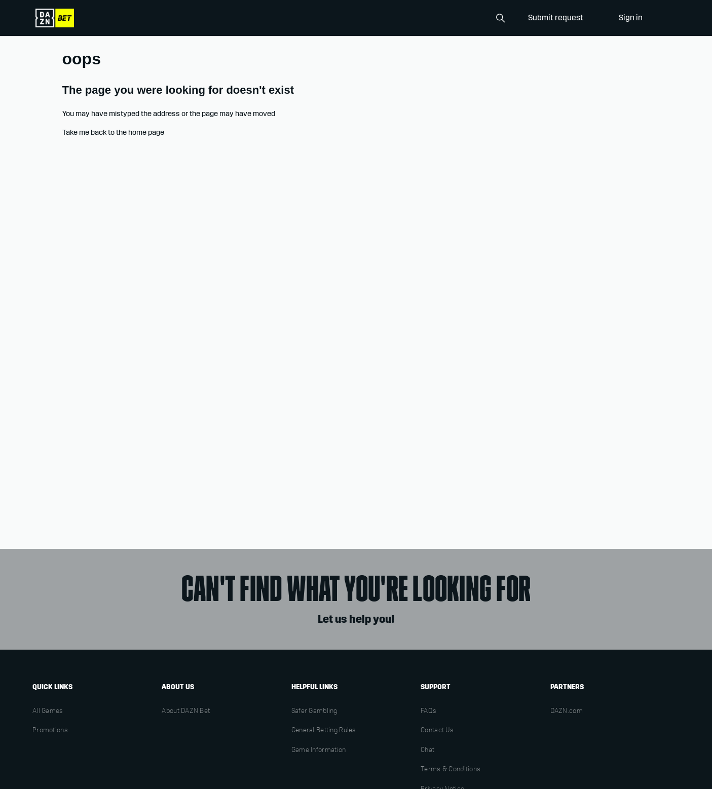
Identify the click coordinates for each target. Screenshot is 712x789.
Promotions (50, 730)
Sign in (631, 17)
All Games (47, 711)
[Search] (458, 18)
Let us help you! (356, 619)
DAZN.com (566, 711)
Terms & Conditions (450, 769)
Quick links (52, 687)
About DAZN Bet (186, 711)
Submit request (555, 17)
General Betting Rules (323, 730)
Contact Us (437, 730)
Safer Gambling (314, 711)
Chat (427, 750)
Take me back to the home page (113, 132)
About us (178, 687)
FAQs (428, 711)
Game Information (318, 750)
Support (436, 687)
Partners (567, 687)
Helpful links (314, 687)
